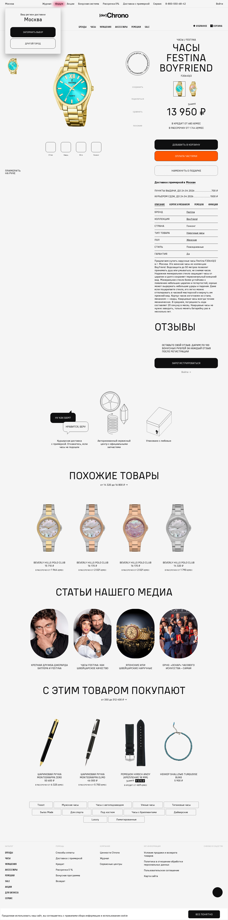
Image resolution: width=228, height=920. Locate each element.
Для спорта (76, 812)
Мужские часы (70, 804)
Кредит (60, 863)
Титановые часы (181, 804)
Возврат (60, 880)
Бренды (83, 26)
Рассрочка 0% (111, 3)
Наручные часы (195, 232)
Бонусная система (88, 3)
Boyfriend (192, 218)
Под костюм (108, 812)
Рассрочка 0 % (64, 869)
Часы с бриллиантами (144, 812)
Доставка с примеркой (136, 3)
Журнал (46, 3)
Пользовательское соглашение (161, 870)
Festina (191, 212)
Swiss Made (46, 812)
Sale (147, 26)
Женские (192, 239)
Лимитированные (126, 819)
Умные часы (148, 804)
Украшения (105, 26)
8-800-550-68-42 (175, 3)
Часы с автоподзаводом (110, 804)
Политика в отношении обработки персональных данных (163, 863)
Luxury (95, 819)
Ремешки (136, 26)
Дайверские (181, 812)
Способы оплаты (65, 852)
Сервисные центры (111, 863)
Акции (70, 3)
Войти (219, 3)
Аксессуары (121, 26)
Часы (93, 26)
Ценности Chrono (110, 852)
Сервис (157, 3)
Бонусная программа (68, 875)
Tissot (40, 804)
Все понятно (204, 914)
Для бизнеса (12, 892)
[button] (11, 4)
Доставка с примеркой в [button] (175, 182)
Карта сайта (151, 875)
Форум (59, 3)
